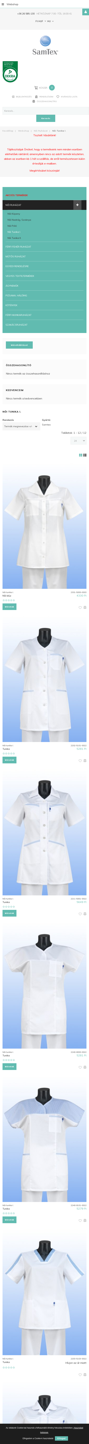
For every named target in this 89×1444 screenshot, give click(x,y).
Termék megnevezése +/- (18, 426)
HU (48, 21)
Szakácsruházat (17, 324)
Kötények (11, 305)
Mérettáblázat (19, 344)
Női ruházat (41, 130)
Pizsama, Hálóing (16, 295)
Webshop (10, 4)
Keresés (45, 118)
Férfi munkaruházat (19, 314)
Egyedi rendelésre (17, 266)
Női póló (12, 225)
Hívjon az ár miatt (75, 1360)
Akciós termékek (17, 195)
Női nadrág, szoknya (19, 219)
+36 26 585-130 (26, 13)
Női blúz (7, 595)
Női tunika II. (14, 237)
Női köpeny (14, 213)
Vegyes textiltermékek (20, 275)
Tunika (6, 748)
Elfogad (61, 1438)
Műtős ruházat (16, 256)
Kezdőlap (8, 130)
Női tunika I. (14, 231)
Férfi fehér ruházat (18, 246)
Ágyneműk (12, 285)
